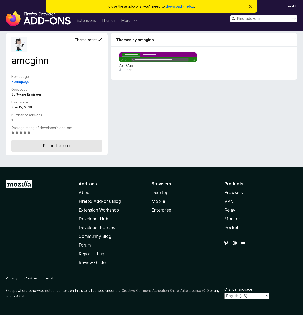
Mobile (158, 201)
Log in (292, 5)
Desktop (160, 192)
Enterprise (161, 209)
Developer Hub (93, 218)
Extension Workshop (99, 209)
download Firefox (180, 6)
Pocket (231, 227)
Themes (109, 20)
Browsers (233, 192)
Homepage (20, 82)
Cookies (30, 278)
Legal (49, 278)
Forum (85, 245)
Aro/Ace (126, 65)
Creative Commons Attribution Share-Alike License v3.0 (165, 290)
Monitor (232, 218)
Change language (238, 289)
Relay (229, 209)
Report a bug (91, 253)
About (85, 192)
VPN (228, 201)
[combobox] (263, 18)
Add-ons (88, 183)
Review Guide (92, 262)
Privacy (11, 278)
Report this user (57, 145)
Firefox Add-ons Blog (100, 201)
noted (50, 290)
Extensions (86, 20)
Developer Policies (97, 227)
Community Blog (95, 236)
